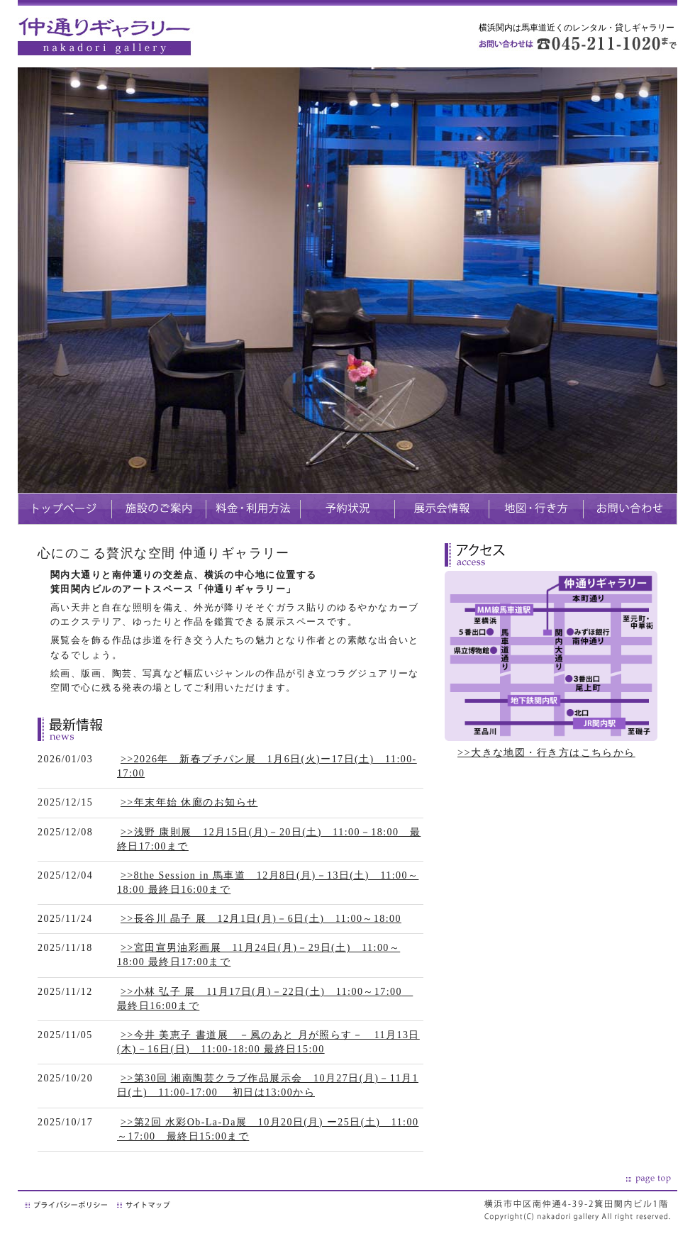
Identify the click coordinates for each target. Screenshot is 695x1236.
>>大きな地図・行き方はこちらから (546, 752)
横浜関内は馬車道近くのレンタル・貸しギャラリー (576, 28)
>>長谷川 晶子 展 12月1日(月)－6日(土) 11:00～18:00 (261, 918)
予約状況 (347, 509)
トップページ (64, 509)
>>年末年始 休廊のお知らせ (189, 802)
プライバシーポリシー (67, 1204)
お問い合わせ (630, 509)
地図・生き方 (536, 509)
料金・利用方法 (253, 509)
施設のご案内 (158, 509)
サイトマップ (144, 1204)
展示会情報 (441, 509)
